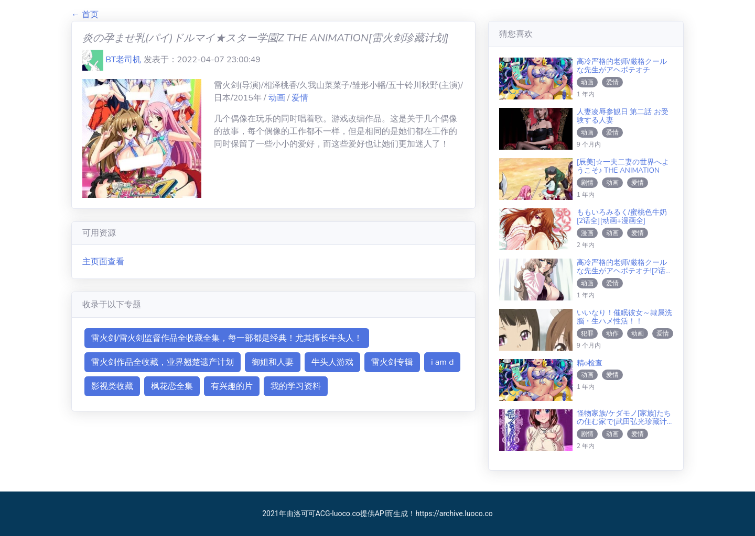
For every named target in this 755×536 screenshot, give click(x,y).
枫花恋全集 (172, 386)
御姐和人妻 (273, 362)
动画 (277, 98)
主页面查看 (103, 261)
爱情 (300, 98)
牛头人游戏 (332, 362)
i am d (442, 362)
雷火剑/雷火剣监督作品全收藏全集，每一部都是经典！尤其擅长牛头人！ (226, 338)
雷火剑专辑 (392, 362)
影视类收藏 (112, 386)
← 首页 (85, 14)
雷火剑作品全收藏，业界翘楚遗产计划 (162, 362)
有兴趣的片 (232, 386)
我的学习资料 (296, 386)
